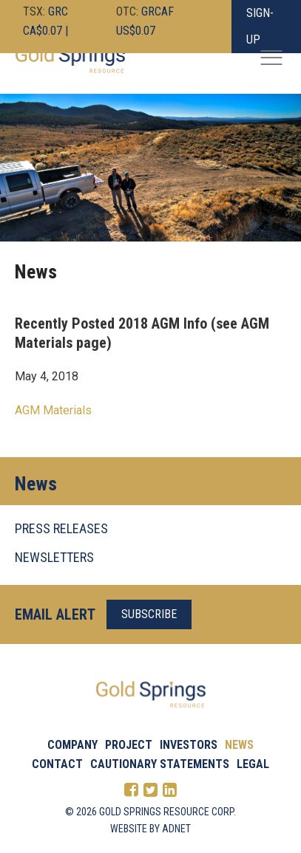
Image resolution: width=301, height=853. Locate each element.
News (239, 745)
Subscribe (149, 614)
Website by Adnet (150, 829)
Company (72, 745)
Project (128, 745)
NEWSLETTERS (54, 557)
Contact (57, 764)
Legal (253, 764)
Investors (188, 745)
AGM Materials (53, 410)
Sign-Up (260, 26)
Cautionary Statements (159, 764)
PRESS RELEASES (61, 528)
